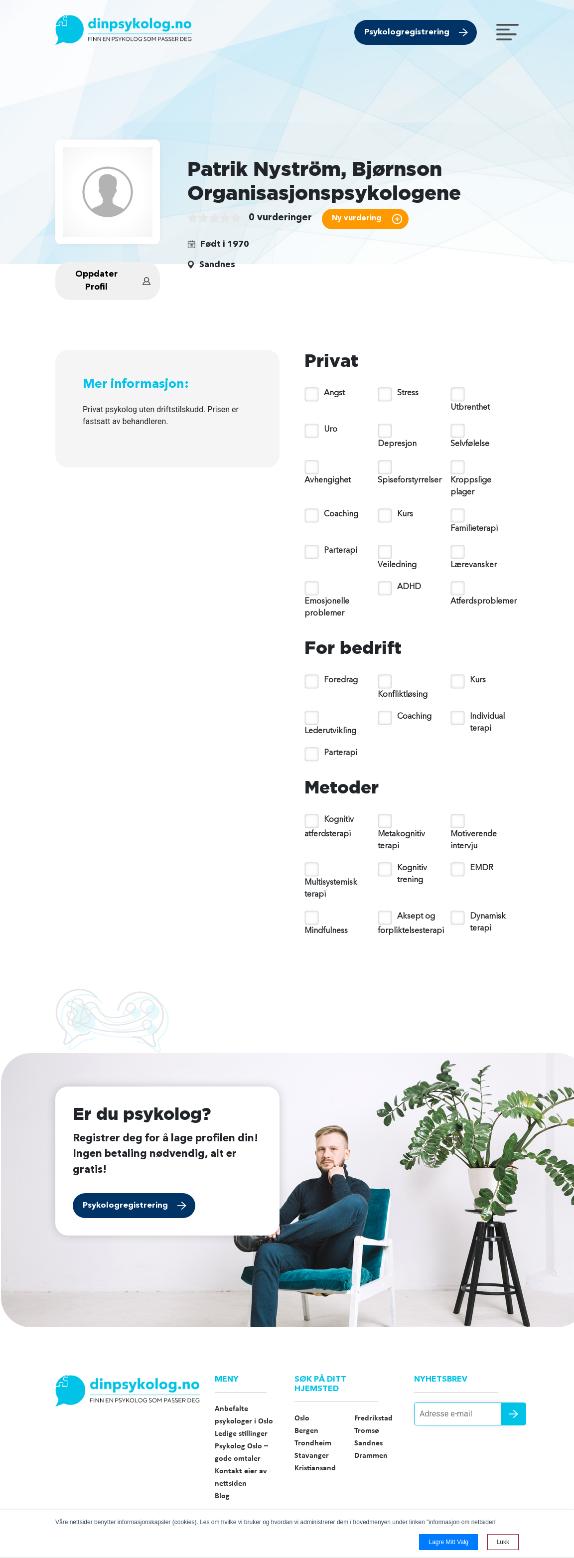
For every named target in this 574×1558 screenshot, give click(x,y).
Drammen (371, 1456)
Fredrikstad (373, 1418)
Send (513, 1413)
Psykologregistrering (406, 32)
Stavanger (311, 1456)
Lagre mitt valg (448, 1542)
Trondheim (312, 1443)
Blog (222, 1496)
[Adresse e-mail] (466, 1413)
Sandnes (368, 1443)
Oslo (301, 1418)
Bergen (306, 1431)
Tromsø (366, 1431)
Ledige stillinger (241, 1434)
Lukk (503, 1542)
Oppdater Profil (96, 281)
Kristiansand (315, 1468)
